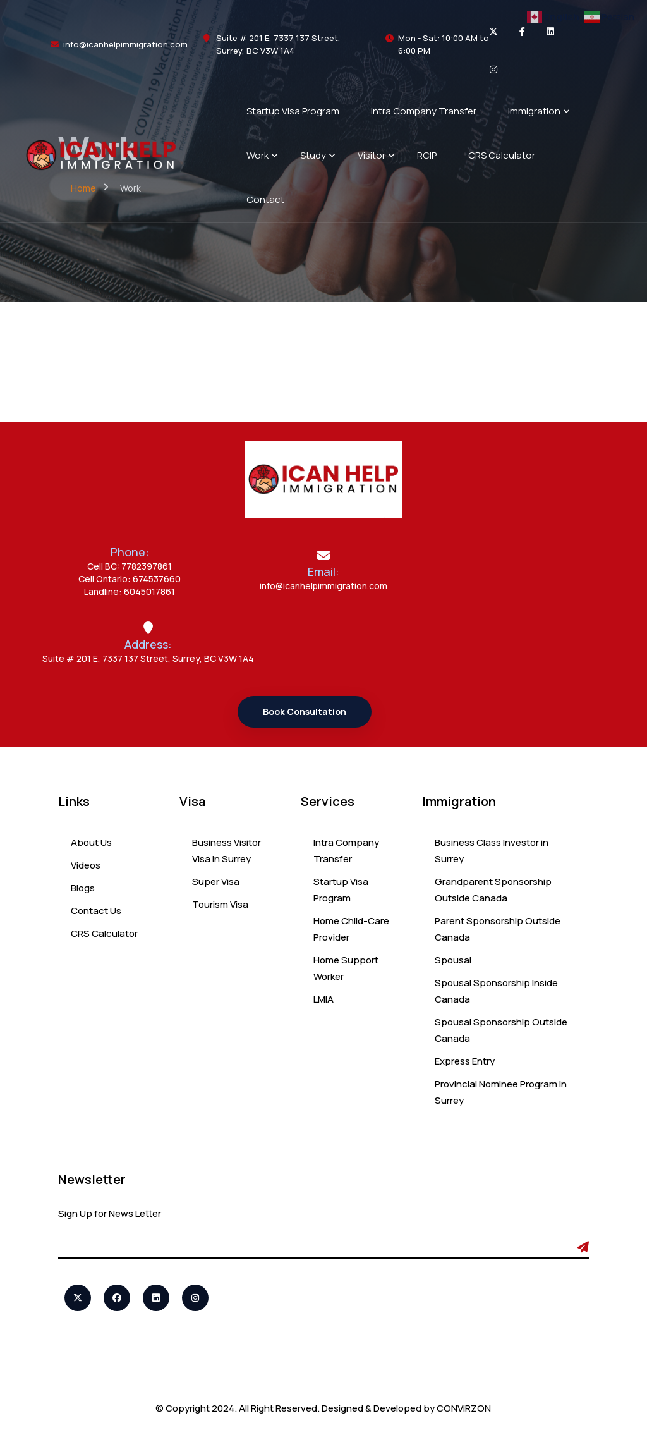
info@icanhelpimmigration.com (125, 44)
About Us (91, 842)
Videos (85, 865)
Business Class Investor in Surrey (491, 850)
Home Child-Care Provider (351, 929)
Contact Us (96, 910)
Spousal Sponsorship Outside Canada (501, 1030)
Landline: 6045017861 (129, 591)
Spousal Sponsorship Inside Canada (496, 991)
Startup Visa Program (340, 890)
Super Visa (215, 881)
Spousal (453, 960)
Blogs (83, 888)
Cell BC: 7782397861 (129, 566)
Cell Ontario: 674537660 (129, 579)
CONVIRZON (464, 1408)
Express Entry (465, 1061)
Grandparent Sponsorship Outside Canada (493, 890)
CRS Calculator (104, 933)
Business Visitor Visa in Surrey (226, 850)
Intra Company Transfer (346, 850)
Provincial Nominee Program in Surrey (501, 1092)
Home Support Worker (345, 968)
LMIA (323, 999)
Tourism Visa (220, 904)
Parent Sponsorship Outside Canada (497, 929)
